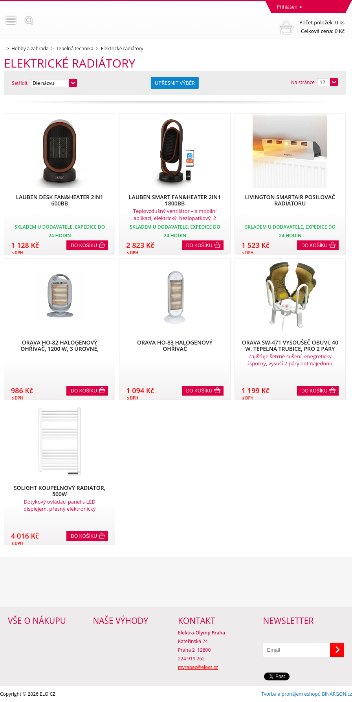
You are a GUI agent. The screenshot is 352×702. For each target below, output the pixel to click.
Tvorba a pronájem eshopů (291, 694)
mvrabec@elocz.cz (198, 667)
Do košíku (84, 245)
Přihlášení (288, 7)
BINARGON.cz (337, 694)
